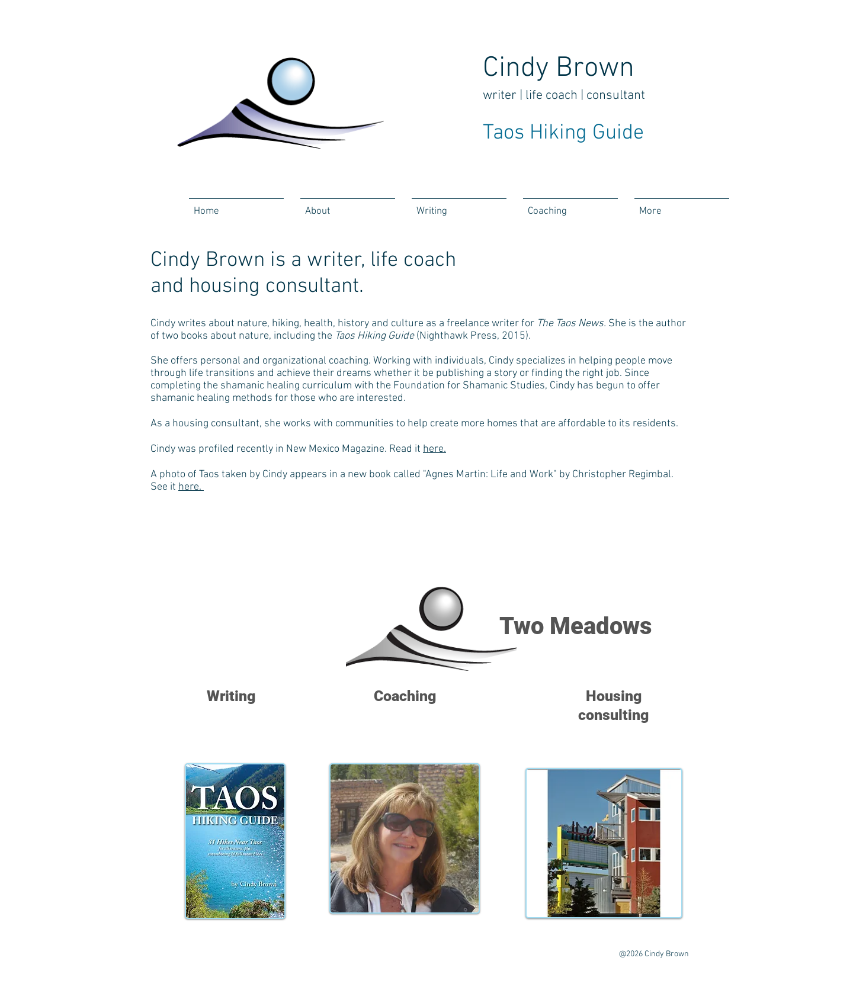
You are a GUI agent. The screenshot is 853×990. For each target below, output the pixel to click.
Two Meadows (575, 626)
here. (434, 449)
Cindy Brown (558, 69)
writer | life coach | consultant (564, 96)
